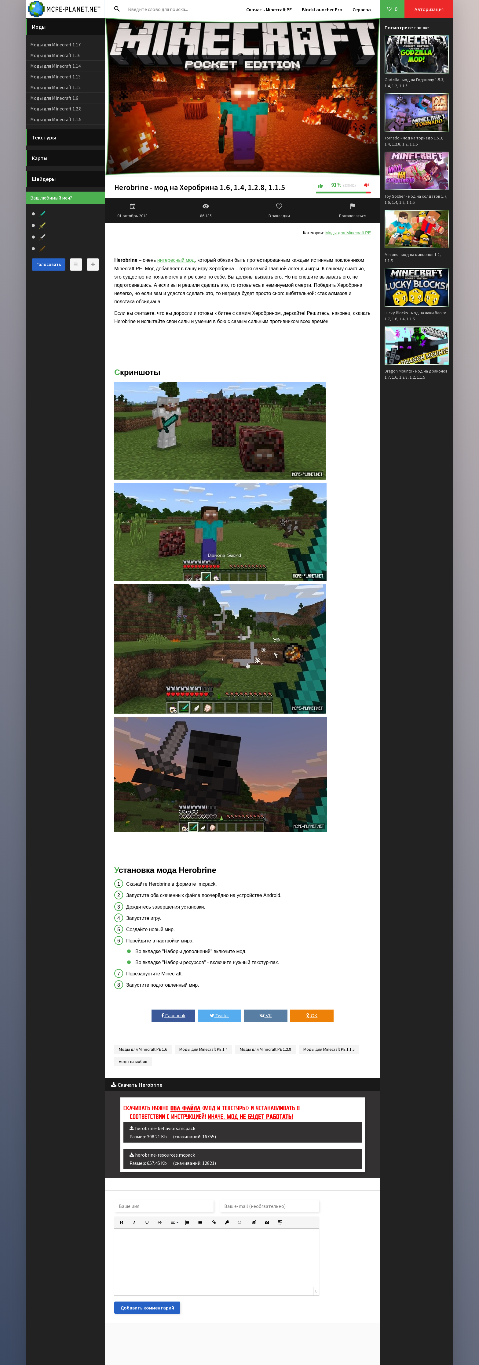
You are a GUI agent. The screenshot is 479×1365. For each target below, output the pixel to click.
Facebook (173, 1015)
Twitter (219, 1015)
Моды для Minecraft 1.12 (55, 87)
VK (266, 1015)
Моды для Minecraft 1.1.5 (56, 119)
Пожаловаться (353, 210)
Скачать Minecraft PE (269, 9)
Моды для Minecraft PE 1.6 (143, 1049)
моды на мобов (133, 1061)
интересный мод (176, 260)
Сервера (362, 9)
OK (311, 1015)
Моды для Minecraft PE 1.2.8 (265, 1049)
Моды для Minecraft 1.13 (55, 77)
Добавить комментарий (147, 1308)
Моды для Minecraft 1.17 (55, 44)
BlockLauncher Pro (322, 9)
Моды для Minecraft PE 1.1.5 (329, 1049)
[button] (121, 1222)
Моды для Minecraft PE (348, 232)
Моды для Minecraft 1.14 (55, 66)
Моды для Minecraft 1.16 (55, 55)
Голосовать (48, 264)
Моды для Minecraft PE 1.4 (203, 1049)
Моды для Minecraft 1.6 (54, 98)
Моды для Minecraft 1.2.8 (56, 109)
